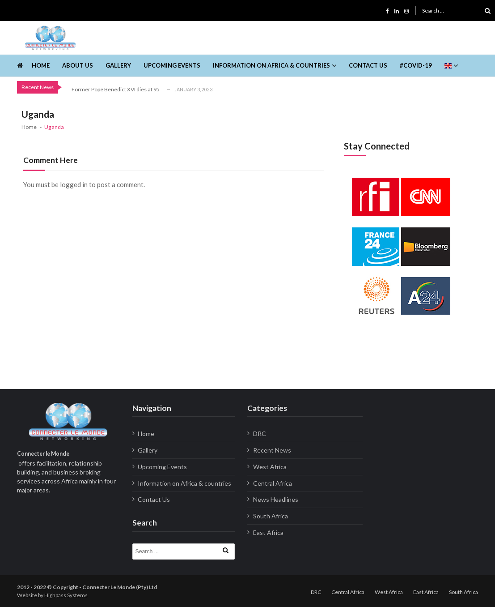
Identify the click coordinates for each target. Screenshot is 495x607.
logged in (74, 184)
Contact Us (368, 65)
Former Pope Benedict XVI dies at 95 (116, 89)
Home (41, 65)
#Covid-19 (416, 65)
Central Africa (272, 483)
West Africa (270, 466)
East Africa (268, 532)
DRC (259, 433)
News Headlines (275, 499)
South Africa (270, 516)
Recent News (272, 450)
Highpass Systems (66, 595)
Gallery (118, 65)
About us (77, 65)
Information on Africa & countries (271, 65)
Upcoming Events (172, 65)
